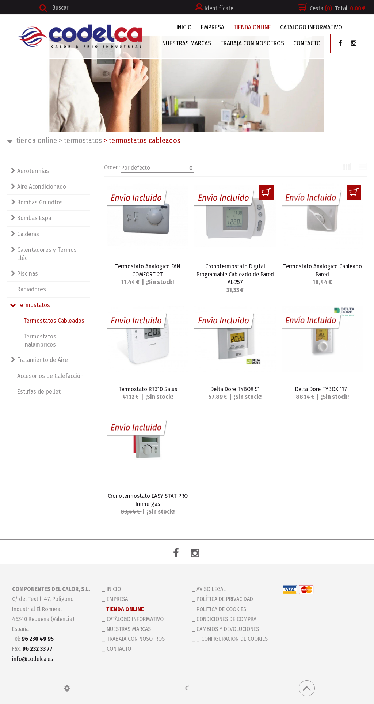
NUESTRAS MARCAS (186, 43)
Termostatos (80, 140)
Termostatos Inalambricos (39, 340)
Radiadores (31, 289)
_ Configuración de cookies (232, 638)
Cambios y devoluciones (227, 628)
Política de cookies (221, 609)
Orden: (149, 168)
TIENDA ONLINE (252, 27)
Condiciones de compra (226, 619)
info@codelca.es (32, 658)
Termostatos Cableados (53, 321)
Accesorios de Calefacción (50, 376)
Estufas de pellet (39, 391)
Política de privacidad (224, 598)
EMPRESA (212, 27)
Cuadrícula (346, 166)
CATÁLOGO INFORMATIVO (311, 27)
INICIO (184, 27)
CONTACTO (307, 43)
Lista (362, 166)
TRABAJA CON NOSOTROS (252, 43)
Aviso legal (211, 589)
